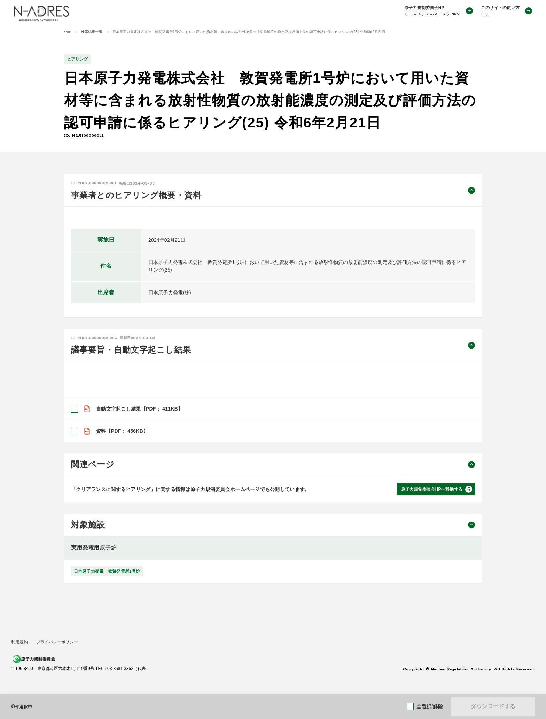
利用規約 (19, 642)
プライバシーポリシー (57, 642)
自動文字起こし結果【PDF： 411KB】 (139, 409)
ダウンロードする (492, 706)
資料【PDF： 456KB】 (122, 431)
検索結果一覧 (91, 32)
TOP (67, 32)
